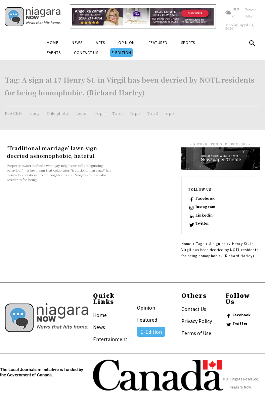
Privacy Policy (196, 321)
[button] (252, 45)
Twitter (202, 224)
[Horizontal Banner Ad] (143, 16)
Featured (147, 320)
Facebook (205, 198)
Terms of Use (196, 333)
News (99, 327)
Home (186, 243)
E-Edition (151, 332)
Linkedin (204, 215)
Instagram (205, 207)
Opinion (146, 308)
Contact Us (193, 309)
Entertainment (110, 339)
